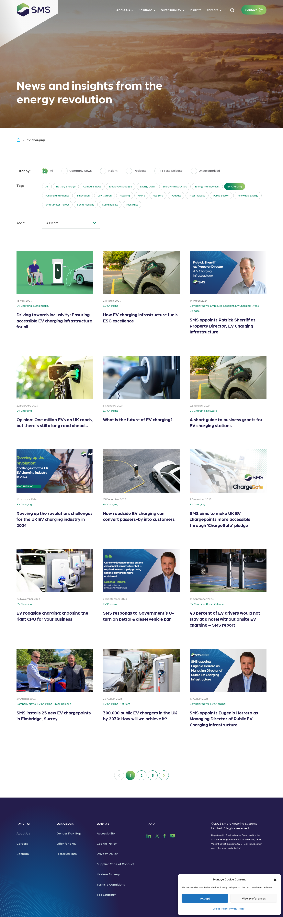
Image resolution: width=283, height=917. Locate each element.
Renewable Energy (247, 195)
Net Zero (158, 195)
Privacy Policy (236, 908)
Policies (103, 824)
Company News (92, 186)
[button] (275, 879)
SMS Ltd (23, 824)
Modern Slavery (108, 874)
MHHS (141, 195)
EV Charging (234, 186)
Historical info (67, 853)
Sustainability (110, 204)
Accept (205, 898)
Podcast (176, 195)
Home (20, 140)
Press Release (197, 195)
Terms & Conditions (111, 884)
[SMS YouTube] (172, 835)
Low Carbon (104, 195)
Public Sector (221, 195)
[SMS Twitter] (157, 835)
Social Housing (85, 204)
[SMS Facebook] (164, 835)
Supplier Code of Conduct (115, 864)
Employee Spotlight (120, 186)
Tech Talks (132, 204)
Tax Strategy (106, 894)
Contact (251, 10)
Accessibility (106, 833)
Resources (65, 824)
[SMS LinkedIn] (148, 835)
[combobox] (71, 223)
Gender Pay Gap (69, 833)
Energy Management (207, 186)
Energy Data (147, 186)
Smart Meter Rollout (57, 204)
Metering (124, 195)
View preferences (254, 898)
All (46, 186)
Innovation (83, 195)
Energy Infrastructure (175, 186)
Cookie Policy (220, 908)
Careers (22, 843)
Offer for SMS (66, 843)
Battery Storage (65, 186)
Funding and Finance (57, 195)
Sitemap (23, 853)
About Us (23, 833)
